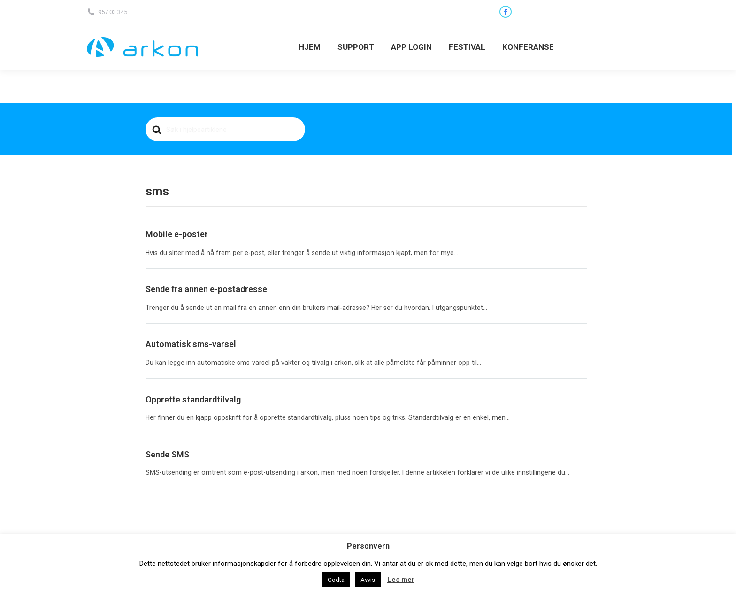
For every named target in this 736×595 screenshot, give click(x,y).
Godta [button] (336, 579)
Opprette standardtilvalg (193, 399)
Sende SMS (167, 454)
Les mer (400, 579)
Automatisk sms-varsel (191, 344)
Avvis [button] (367, 579)
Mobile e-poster (177, 234)
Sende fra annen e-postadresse (206, 289)
